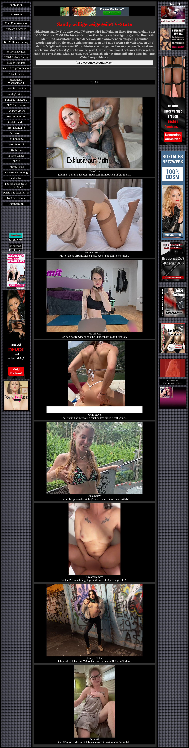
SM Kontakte (16, 139)
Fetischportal (16, 144)
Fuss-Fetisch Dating (16, 172)
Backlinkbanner (16, 198)
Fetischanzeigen (16, 51)
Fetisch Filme (16, 150)
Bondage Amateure (16, 99)
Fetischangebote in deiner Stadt (16, 185)
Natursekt (16, 133)
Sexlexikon (16, 178)
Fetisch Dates (16, 74)
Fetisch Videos (16, 155)
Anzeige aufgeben (16, 29)
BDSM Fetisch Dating (16, 57)
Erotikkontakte (16, 127)
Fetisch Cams (16, 167)
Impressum (16, 4)
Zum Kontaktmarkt (16, 23)
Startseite (16, 14)
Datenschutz (16, 203)
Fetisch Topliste (16, 62)
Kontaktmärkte (16, 122)
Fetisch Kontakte (16, 88)
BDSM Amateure (16, 105)
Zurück (94, 82)
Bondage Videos (16, 94)
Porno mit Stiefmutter (16, 192)
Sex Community (16, 116)
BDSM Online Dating (16, 42)
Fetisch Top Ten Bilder (16, 68)
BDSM (16, 161)
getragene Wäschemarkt (16, 81)
